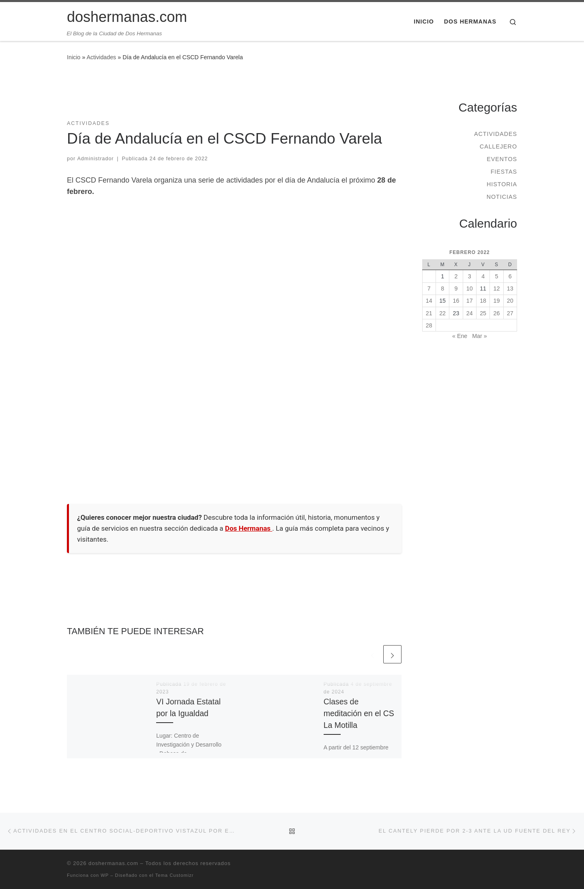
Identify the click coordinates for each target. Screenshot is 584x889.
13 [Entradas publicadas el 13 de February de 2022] (510, 288)
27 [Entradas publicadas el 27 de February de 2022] (510, 313)
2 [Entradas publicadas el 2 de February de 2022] (455, 276)
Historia (502, 184)
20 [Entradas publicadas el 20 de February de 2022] (510, 300)
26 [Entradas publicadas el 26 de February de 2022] (497, 313)
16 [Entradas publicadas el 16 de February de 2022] (456, 300)
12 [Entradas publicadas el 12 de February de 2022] (497, 288)
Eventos (502, 159)
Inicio (73, 57)
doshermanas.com (113, 863)
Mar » (479, 336)
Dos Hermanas (248, 528)
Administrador (95, 158)
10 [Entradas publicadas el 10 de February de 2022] (469, 288)
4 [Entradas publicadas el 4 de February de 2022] (483, 276)
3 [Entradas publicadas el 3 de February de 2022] (469, 276)
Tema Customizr (174, 875)
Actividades (101, 57)
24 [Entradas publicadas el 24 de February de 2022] (469, 313)
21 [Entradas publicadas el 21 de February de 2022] (429, 313)
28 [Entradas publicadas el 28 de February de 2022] (429, 325)
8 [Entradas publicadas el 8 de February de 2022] (442, 288)
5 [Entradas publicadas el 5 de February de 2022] (496, 276)
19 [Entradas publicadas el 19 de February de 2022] (497, 300)
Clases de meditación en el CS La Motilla (359, 713)
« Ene (459, 336)
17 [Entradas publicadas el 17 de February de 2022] (469, 300)
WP (105, 875)
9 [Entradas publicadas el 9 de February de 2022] (455, 288)
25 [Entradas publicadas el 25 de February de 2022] (483, 313)
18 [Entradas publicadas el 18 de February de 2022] (483, 300)
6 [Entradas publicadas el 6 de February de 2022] (510, 276)
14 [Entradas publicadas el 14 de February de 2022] (429, 300)
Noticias (502, 197)
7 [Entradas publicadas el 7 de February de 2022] (429, 288)
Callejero (498, 146)
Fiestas (504, 171)
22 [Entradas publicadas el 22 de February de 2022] (442, 313)
